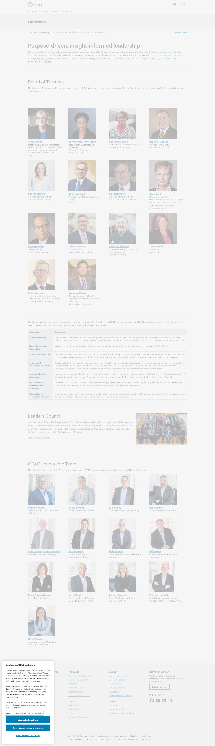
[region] (28, 702)
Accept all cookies (28, 719)
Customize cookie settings (28, 735)
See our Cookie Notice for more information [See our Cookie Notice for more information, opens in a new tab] (24, 713)
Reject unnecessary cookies (28, 727)
